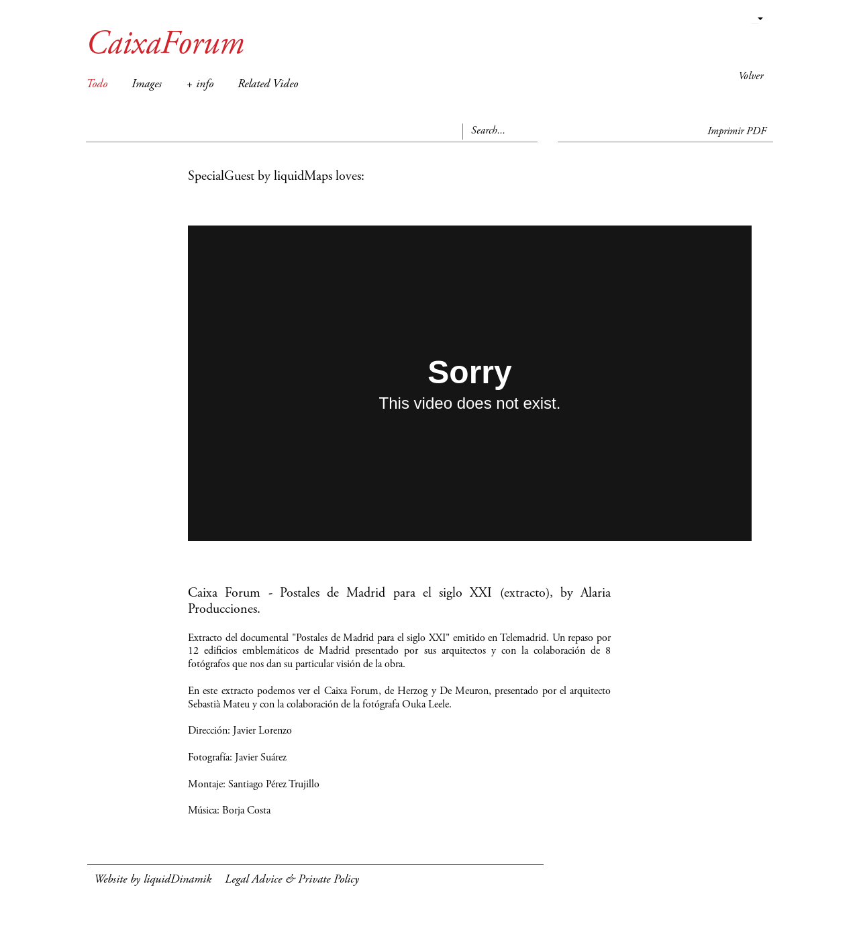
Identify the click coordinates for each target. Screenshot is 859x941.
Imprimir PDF (736, 131)
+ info (199, 85)
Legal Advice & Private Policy (292, 880)
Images (147, 85)
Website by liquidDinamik (152, 880)
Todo (96, 85)
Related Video (268, 85)
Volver (750, 76)
